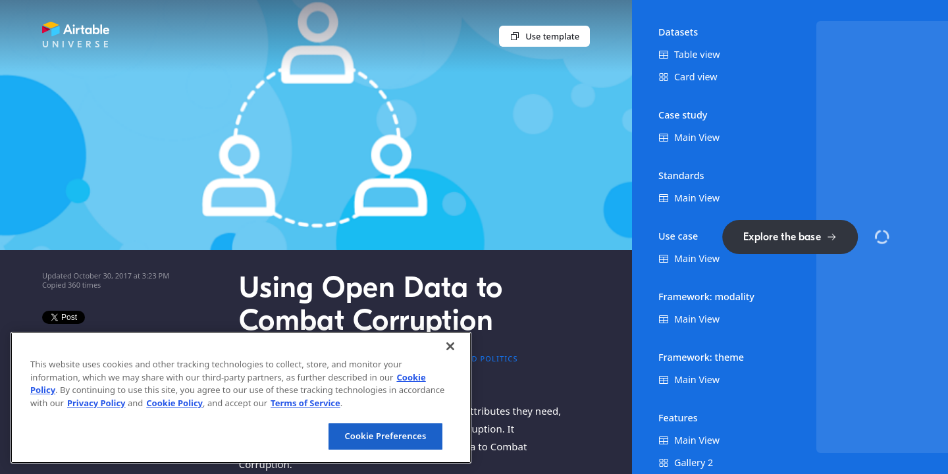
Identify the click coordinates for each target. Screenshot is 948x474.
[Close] (450, 346)
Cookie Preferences (385, 436)
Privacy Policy (96, 403)
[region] (241, 397)
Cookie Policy (174, 403)
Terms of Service (305, 403)
